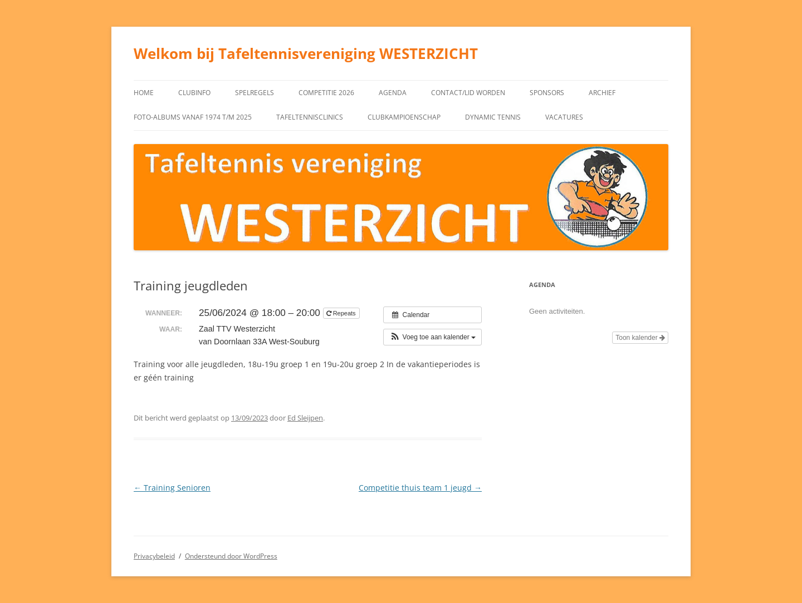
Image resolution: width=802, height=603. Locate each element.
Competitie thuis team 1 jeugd (420, 487)
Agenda (393, 92)
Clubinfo (194, 92)
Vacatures (564, 117)
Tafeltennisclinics (309, 117)
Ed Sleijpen (305, 418)
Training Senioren (172, 487)
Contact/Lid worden (468, 92)
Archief (602, 92)
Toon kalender (640, 338)
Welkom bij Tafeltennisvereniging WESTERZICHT (306, 53)
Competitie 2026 (326, 92)
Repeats (342, 313)
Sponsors (547, 92)
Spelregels (254, 92)
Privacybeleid (154, 556)
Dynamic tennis (493, 117)
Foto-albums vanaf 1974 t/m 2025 (193, 117)
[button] (432, 337)
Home (144, 92)
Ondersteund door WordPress (231, 556)
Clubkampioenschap (404, 117)
